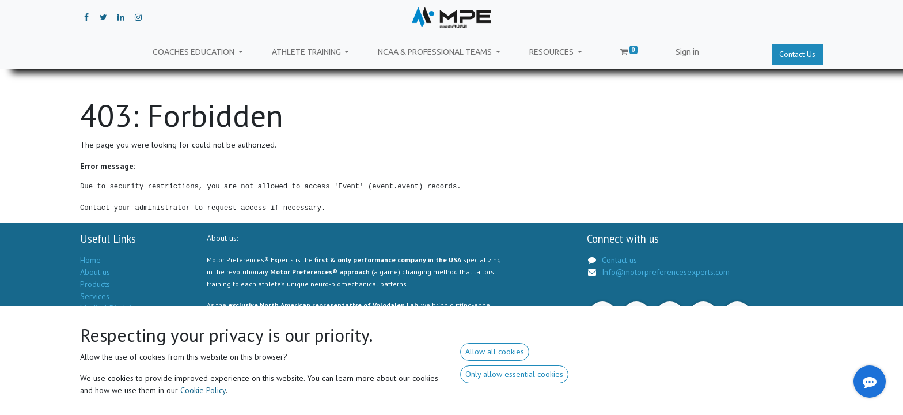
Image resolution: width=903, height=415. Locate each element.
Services (94, 296)
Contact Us (797, 54)
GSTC (89, 332)
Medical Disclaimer (112, 308)
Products (95, 284)
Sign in (687, 51)
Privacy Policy (103, 320)
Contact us (97, 357)
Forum (91, 344)
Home (90, 260)
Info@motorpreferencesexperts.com (666, 272)
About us (95, 272)
